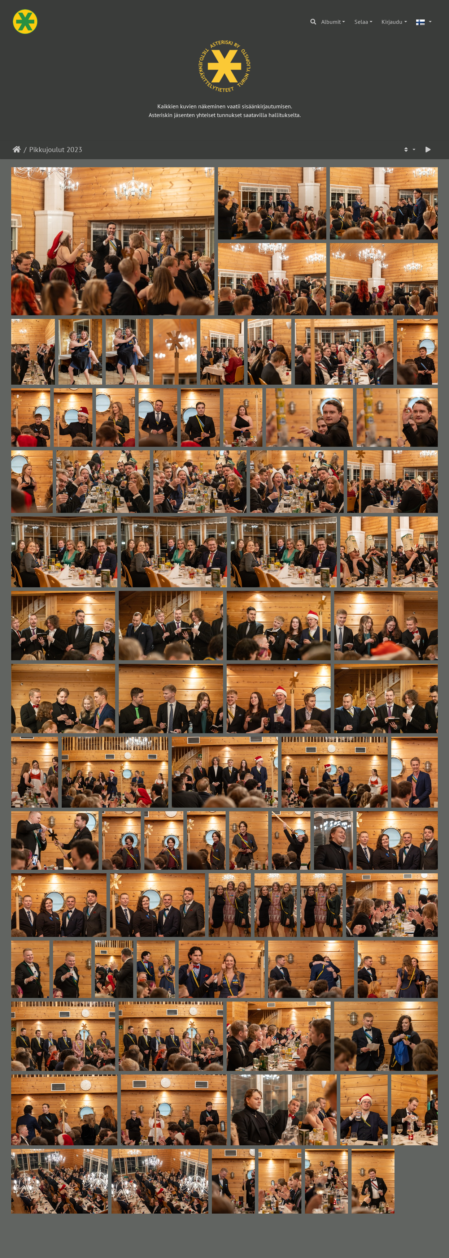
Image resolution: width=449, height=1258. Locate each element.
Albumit (331, 21)
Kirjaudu (392, 21)
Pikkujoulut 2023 (55, 149)
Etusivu (17, 149)
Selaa (361, 21)
